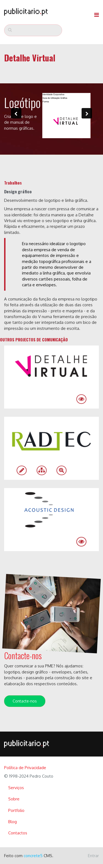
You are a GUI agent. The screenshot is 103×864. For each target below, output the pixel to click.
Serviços (16, 787)
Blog (12, 821)
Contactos (17, 832)
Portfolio (16, 810)
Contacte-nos (25, 701)
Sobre (14, 798)
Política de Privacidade (25, 767)
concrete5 (33, 855)
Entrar (93, 855)
